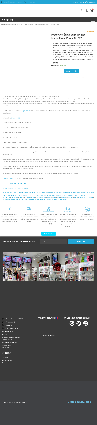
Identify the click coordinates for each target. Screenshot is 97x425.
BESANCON (89, 200)
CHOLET (34, 198)
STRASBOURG (48, 195)
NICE (74, 198)
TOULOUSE (61, 193)
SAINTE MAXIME (58, 200)
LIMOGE (52, 198)
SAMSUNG (13, 183)
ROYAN (9, 200)
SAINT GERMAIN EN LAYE (32, 200)
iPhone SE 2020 (20, 24)
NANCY (69, 198)
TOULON (67, 200)
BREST (27, 193)
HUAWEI (10, 188)
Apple (8, 24)
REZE (4, 200)
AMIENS (70, 195)
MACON (58, 198)
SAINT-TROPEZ (38, 195)
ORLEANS (80, 198)
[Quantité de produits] (57, 71)
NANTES (45, 193)
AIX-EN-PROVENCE (60, 195)
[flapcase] (48, 297)
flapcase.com (26, 111)
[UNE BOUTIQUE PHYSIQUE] (48, 209)
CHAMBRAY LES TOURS (10, 195)
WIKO (27, 183)
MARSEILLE (23, 195)
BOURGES (6, 198)
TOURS (10, 193)
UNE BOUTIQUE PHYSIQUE (48, 211)
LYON (14, 193)
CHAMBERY (27, 198)
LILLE (39, 193)
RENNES (30, 195)
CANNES (88, 193)
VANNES (74, 200)
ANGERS (76, 195)
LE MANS (41, 198)
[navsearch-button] (81, 11)
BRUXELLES (19, 198)
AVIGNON (83, 195)
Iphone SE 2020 (16, 118)
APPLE (6, 183)
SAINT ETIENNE (18, 200)
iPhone (13, 24)
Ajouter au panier (71, 71)
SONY (16, 188)
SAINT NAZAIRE (47, 200)
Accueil (3, 24)
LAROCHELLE (52, 193)
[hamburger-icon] (93, 20)
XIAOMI (21, 183)
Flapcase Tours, (8, 179)
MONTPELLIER (71, 193)
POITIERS (87, 198)
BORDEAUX (21, 193)
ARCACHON (80, 193)
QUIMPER (34, 193)
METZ (64, 198)
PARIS (5, 193)
